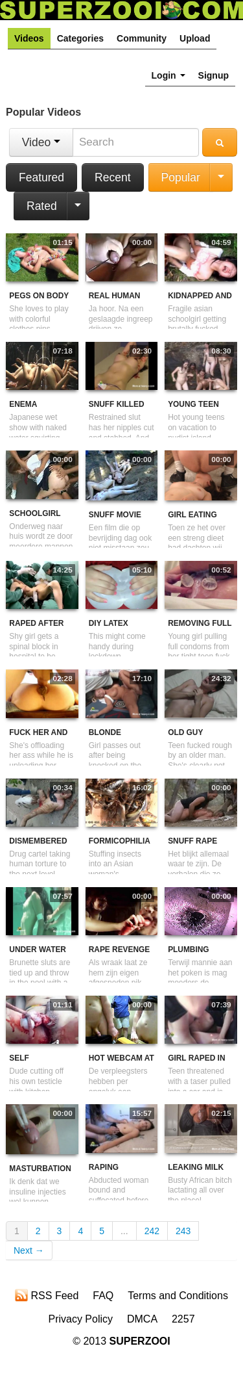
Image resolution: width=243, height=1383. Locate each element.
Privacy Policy (80, 1319)
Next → (29, 1250)
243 (183, 1231)
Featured (41, 177)
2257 (183, 1319)
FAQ (103, 1295)
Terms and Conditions (178, 1295)
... (124, 1231)
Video (41, 142)
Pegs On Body (39, 295)
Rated (42, 206)
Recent (112, 177)
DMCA (142, 1319)
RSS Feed (46, 1295)
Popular (180, 177)
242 (152, 1231)
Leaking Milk (196, 1167)
